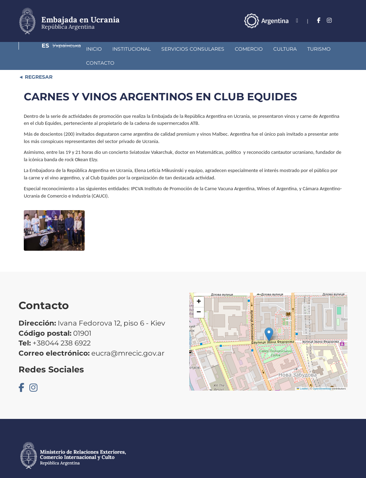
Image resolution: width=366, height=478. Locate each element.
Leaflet (302, 374)
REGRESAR (37, 63)
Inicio (37, 49)
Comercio (192, 49)
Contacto (298, 49)
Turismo (262, 49)
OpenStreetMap (322, 374)
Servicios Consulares (135, 49)
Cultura (228, 49)
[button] (269, 320)
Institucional (74, 49)
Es (304, 20)
